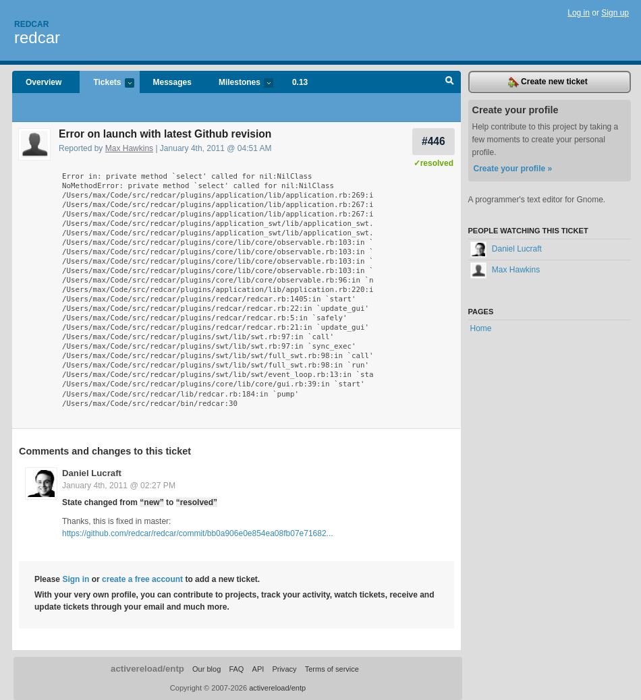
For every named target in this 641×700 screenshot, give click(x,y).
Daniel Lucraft (91, 473)
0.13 (300, 82)
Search (450, 82)
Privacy (284, 669)
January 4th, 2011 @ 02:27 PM (118, 485)
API (258, 669)
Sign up (615, 13)
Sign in (75, 579)
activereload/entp (147, 669)
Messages (172, 82)
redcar (37, 37)
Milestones (239, 83)
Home (481, 328)
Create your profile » (513, 168)
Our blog (206, 669)
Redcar (31, 24)
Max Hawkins (129, 148)
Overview (43, 82)
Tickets (107, 83)
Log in (578, 13)
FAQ (236, 669)
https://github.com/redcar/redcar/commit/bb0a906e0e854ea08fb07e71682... (197, 533)
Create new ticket (548, 82)
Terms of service (332, 669)
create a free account (142, 579)
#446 (433, 141)
